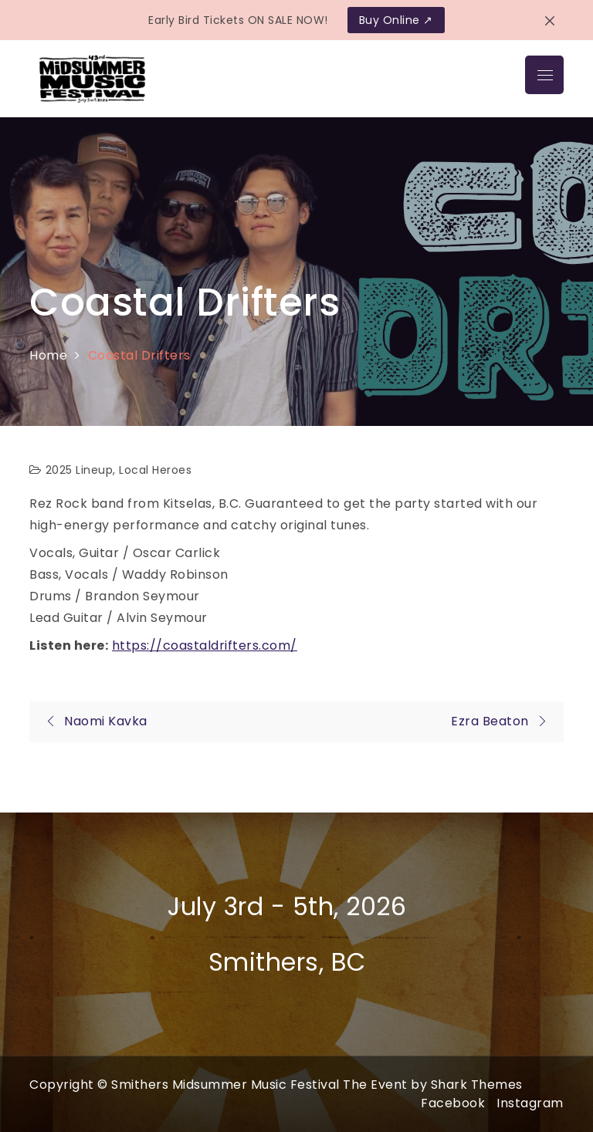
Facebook (453, 1103)
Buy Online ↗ (396, 20)
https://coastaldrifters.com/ (204, 645)
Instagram (530, 1103)
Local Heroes (155, 470)
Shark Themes (477, 1084)
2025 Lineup (80, 470)
